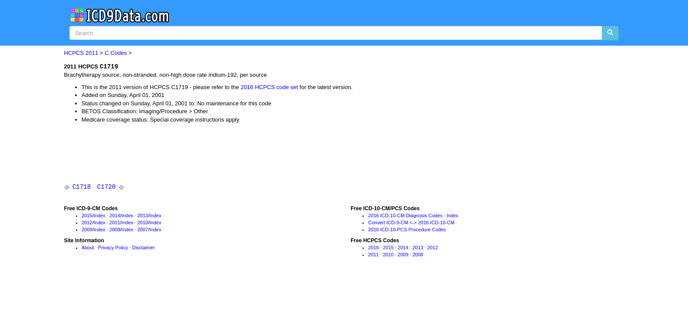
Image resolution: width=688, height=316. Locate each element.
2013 (142, 216)
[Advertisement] (223, 153)
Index (99, 216)
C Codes (116, 53)
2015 (87, 216)
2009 (87, 230)
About (88, 248)
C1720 (106, 187)
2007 (142, 230)
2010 (142, 223)
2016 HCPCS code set (269, 87)
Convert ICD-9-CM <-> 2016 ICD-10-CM (411, 223)
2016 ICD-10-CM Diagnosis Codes (405, 216)
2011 (92, 53)
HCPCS (74, 53)
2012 (87, 223)
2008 (114, 230)
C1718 (81, 187)
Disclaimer (143, 248)
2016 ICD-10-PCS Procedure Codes (407, 230)
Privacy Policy (113, 248)
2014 (114, 216)
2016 (373, 248)
